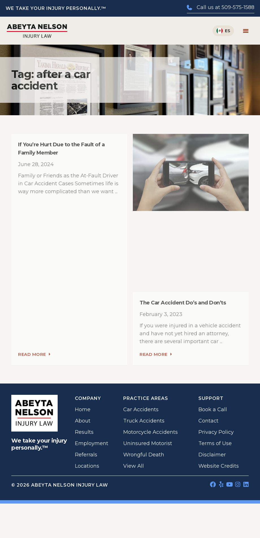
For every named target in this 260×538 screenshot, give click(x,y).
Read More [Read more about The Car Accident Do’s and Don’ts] (156, 354)
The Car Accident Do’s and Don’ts (183, 303)
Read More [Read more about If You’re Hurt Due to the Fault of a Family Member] (34, 354)
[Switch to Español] (223, 30)
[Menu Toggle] (246, 31)
